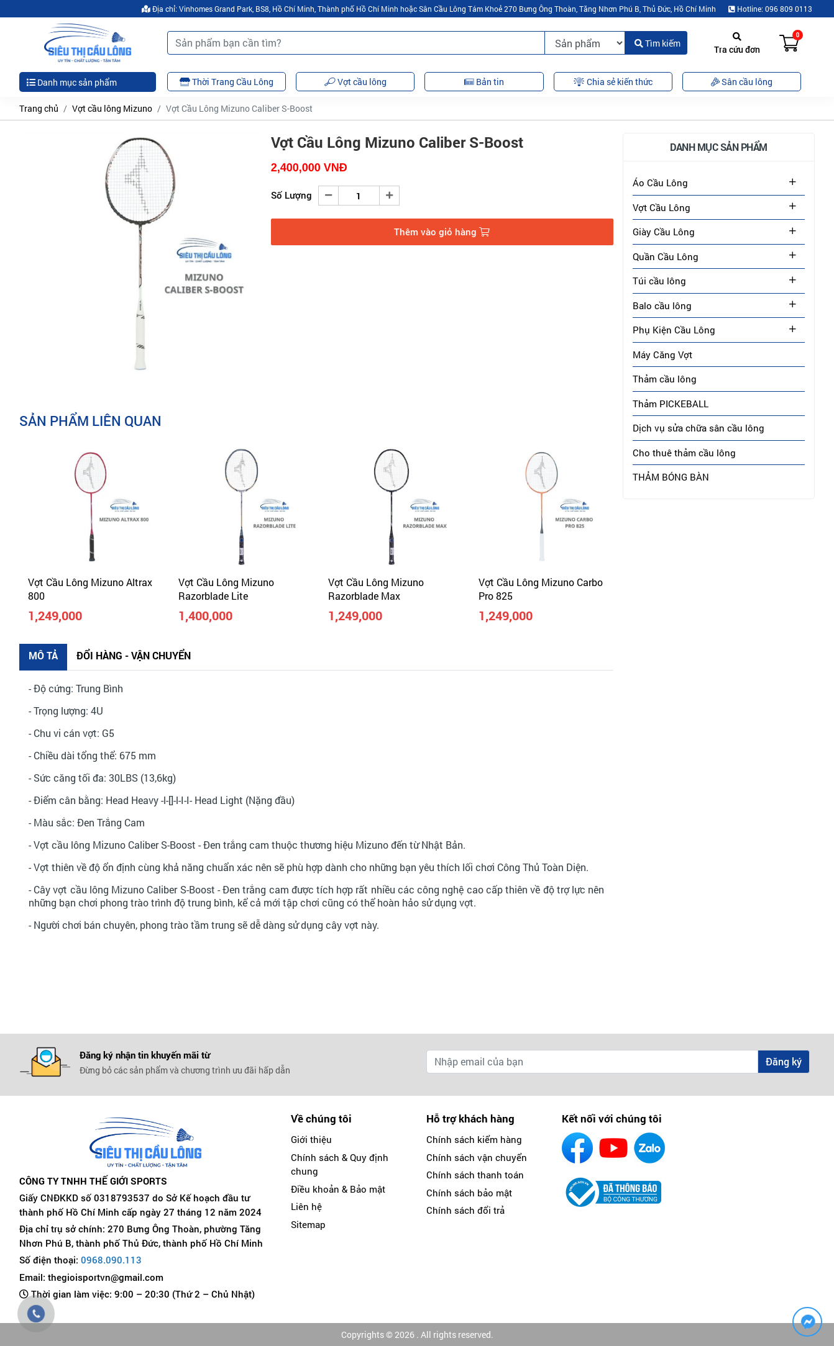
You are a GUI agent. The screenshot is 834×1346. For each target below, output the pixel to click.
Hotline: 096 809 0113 (770, 9)
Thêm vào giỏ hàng (442, 231)
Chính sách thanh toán (475, 1174)
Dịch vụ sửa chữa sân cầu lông (698, 428)
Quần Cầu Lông (666, 256)
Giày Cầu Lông (664, 231)
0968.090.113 (111, 1259)
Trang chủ (38, 108)
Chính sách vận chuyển (476, 1157)
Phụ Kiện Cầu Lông (674, 329)
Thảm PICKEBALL (670, 403)
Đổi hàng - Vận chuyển (133, 655)
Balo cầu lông (662, 305)
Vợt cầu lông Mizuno (112, 108)
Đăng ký (784, 1061)
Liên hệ (306, 1206)
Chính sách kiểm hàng (474, 1139)
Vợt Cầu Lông (661, 207)
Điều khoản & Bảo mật (338, 1189)
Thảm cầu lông (665, 379)
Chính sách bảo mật (469, 1192)
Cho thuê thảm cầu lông (684, 452)
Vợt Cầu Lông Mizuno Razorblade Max (376, 589)
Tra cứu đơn (737, 43)
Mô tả (43, 655)
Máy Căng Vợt (662, 354)
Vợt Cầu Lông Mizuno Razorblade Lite (226, 589)
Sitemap (308, 1224)
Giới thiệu (311, 1139)
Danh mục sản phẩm (72, 82)
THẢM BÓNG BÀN (671, 477)
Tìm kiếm (657, 43)
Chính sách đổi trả (465, 1210)
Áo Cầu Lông (660, 182)
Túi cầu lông (659, 280)
